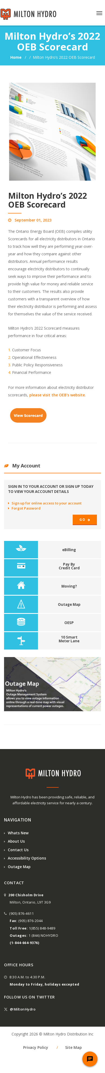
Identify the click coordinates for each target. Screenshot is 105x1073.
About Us (14, 841)
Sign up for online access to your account (45, 503)
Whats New (16, 832)
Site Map (73, 1047)
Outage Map (17, 866)
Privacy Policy (35, 1047)
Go (84, 519)
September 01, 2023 (33, 220)
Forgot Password (24, 508)
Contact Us (16, 849)
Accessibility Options (25, 858)
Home (16, 57)
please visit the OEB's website (57, 394)
